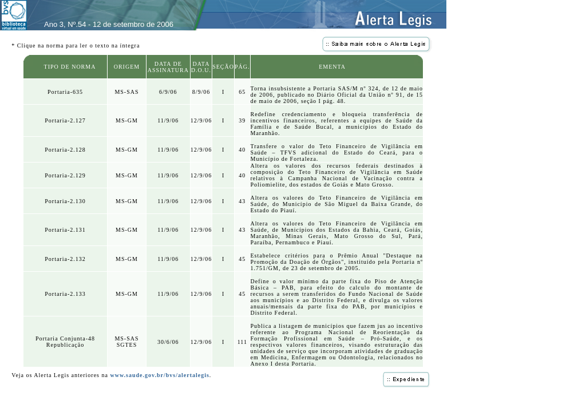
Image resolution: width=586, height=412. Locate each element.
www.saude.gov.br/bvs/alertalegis (159, 375)
